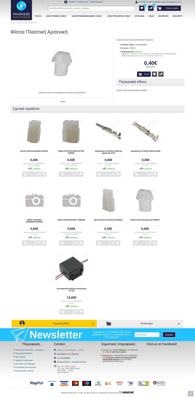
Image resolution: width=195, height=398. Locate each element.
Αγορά (146, 74)
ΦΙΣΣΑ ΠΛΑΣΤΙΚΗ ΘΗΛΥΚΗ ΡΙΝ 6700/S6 (71, 152)
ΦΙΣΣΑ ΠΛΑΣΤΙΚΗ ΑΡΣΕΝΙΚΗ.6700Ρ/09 (34, 221)
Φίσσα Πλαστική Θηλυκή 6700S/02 (108, 220)
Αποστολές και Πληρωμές (25, 364)
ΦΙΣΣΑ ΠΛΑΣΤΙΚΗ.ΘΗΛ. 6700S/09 (71, 220)
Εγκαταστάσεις (97, 2)
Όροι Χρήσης (20, 357)
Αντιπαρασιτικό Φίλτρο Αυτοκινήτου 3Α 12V (72, 290)
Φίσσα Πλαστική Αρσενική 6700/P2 (145, 220)
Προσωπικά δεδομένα (23, 353)
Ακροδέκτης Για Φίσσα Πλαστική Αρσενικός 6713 (108, 152)
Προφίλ (72, 2)
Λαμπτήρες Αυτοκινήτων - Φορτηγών (29, 350)
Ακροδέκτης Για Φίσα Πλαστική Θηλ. (146, 151)
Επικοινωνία (83, 2)
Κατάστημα (147, 323)
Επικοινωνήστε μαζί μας (24, 371)
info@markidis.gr (63, 362)
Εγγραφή (171, 2)
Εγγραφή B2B (60, 323)
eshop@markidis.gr (79, 362)
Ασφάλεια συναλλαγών (24, 360)
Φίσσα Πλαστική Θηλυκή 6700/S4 (34, 151)
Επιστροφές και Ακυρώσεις (25, 367)
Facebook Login (145, 2)
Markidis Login (159, 2)
